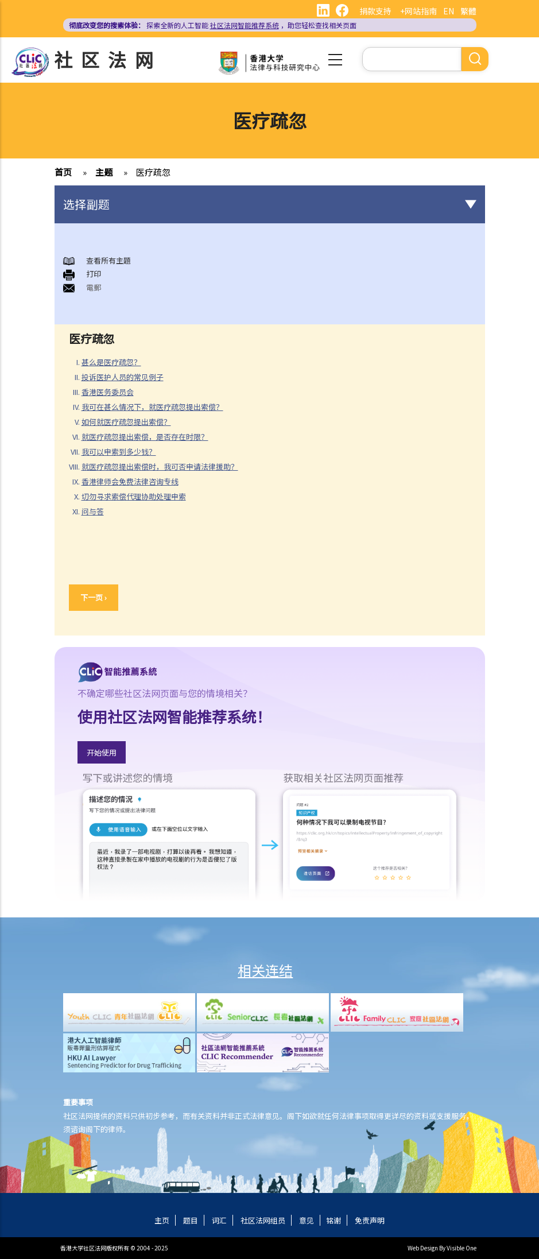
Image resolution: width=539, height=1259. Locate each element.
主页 (161, 1220)
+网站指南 (418, 11)
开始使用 (102, 752)
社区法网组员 (263, 1220)
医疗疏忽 (153, 172)
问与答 (93, 511)
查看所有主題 (108, 260)
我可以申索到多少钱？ (119, 451)
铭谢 (333, 1220)
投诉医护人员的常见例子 (123, 376)
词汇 (219, 1220)
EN (448, 11)
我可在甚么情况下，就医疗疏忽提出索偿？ (152, 406)
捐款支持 (375, 11)
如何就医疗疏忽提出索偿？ (126, 421)
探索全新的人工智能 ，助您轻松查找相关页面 (212, 25)
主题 (104, 172)
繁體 (468, 11)
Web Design (423, 1247)
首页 (63, 172)
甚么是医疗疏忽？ (111, 362)
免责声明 (370, 1220)
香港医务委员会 (108, 391)
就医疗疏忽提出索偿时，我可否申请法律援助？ (160, 466)
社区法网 (108, 59)
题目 (190, 1220)
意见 (306, 1220)
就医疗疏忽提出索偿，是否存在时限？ (145, 436)
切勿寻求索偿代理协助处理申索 (134, 496)
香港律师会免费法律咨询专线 (130, 481)
